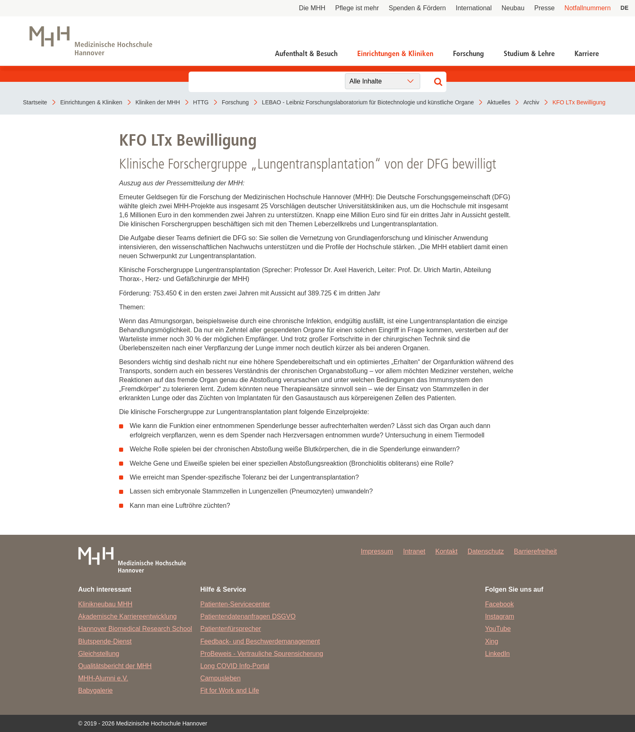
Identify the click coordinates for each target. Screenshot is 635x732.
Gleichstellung (98, 653)
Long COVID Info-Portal (234, 665)
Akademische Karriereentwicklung (127, 616)
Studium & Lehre (529, 53)
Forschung (468, 53)
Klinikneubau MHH (105, 604)
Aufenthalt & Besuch (306, 53)
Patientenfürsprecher (230, 628)
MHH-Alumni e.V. (103, 678)
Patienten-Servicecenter (235, 604)
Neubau (513, 8)
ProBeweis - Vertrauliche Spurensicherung (261, 653)
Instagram (499, 616)
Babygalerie (95, 690)
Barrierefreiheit (535, 551)
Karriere (586, 53)
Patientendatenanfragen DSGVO (247, 616)
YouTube (498, 628)
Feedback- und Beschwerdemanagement (260, 641)
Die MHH (312, 8)
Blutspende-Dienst (105, 641)
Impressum (377, 551)
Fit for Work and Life (229, 690)
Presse (544, 8)
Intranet (414, 551)
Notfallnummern (588, 8)
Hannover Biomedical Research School (135, 628)
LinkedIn (497, 653)
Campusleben (220, 678)
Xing (491, 641)
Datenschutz (486, 551)
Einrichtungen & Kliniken (395, 53)
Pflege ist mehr (357, 8)
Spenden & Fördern (417, 8)
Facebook (499, 604)
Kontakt (446, 551)
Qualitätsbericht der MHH (115, 665)
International (474, 8)
